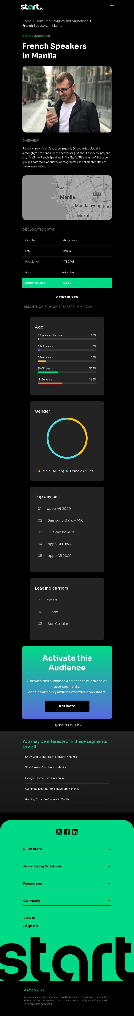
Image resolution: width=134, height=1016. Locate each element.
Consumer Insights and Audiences (62, 21)
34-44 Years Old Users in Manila (45, 767)
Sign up (30, 926)
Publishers (32, 849)
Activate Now (67, 297)
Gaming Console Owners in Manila (47, 799)
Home (26, 21)
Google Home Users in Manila (44, 778)
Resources (32, 883)
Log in (29, 917)
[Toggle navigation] (111, 7)
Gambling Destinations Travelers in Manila (52, 788)
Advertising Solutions (42, 866)
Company (31, 901)
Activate (67, 706)
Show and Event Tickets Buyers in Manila (51, 756)
